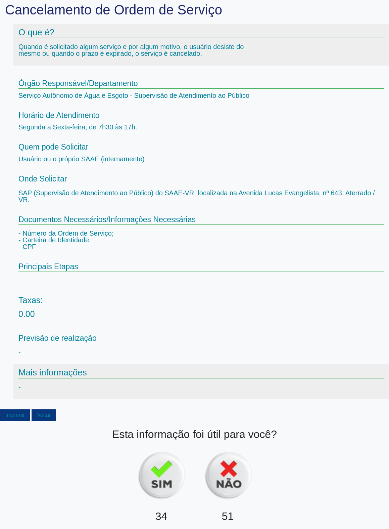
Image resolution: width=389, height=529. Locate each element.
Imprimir (15, 415)
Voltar (44, 415)
